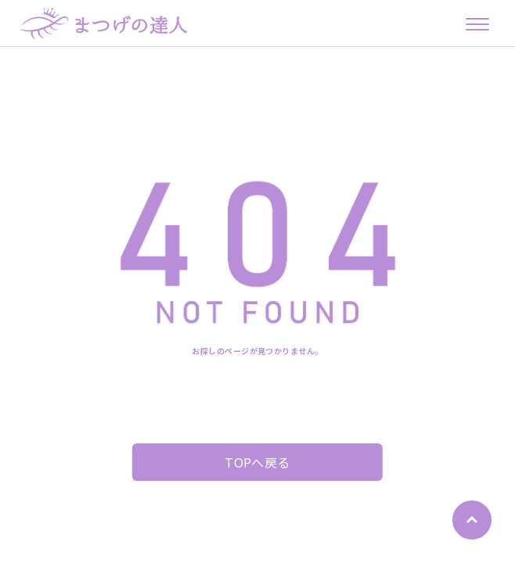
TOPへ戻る (257, 462)
